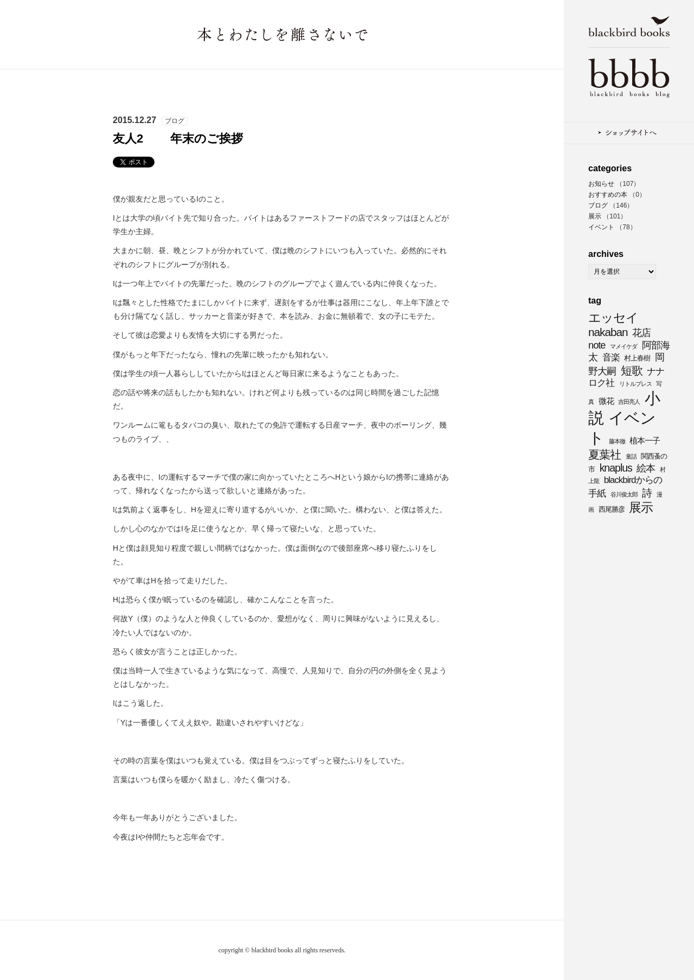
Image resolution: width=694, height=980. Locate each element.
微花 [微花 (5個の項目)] (606, 400)
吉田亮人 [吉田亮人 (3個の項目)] (629, 401)
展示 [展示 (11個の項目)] (641, 507)
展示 (594, 216)
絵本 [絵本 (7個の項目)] (646, 468)
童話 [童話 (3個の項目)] (631, 456)
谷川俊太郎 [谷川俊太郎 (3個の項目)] (624, 494)
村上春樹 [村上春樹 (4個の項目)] (637, 358)
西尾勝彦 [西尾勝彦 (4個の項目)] (612, 509)
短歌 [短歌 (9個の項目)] (631, 370)
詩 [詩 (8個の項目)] (647, 493)
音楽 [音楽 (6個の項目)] (611, 357)
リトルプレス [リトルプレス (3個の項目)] (635, 384)
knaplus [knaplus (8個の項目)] (616, 468)
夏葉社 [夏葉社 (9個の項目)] (604, 454)
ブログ (598, 205)
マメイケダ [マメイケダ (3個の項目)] (623, 346)
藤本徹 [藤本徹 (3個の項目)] (617, 441)
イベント (601, 227)
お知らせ (601, 184)
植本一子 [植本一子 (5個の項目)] (644, 440)
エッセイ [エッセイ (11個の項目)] (613, 318)
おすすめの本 (607, 194)
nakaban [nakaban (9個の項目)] (608, 332)
